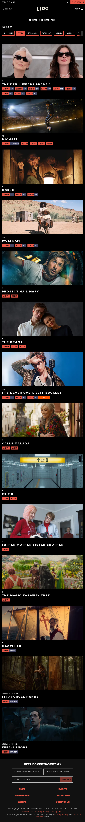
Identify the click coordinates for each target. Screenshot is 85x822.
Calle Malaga (16, 443)
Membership (22, 796)
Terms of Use (28, 811)
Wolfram (11, 241)
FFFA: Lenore (15, 747)
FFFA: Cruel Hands (20, 697)
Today (20, 33)
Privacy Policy (42, 811)
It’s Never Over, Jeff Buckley (32, 393)
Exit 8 (7, 494)
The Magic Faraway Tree (26, 595)
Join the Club (8, 2)
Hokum (8, 190)
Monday (70, 33)
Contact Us (63, 802)
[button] (82, 33)
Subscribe (66, 779)
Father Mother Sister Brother (33, 545)
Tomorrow (32, 33)
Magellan (12, 646)
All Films (8, 33)
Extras (22, 802)
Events (62, 789)
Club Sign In (78, 2)
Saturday (46, 33)
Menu (79, 9)
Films (22, 789)
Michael (10, 139)
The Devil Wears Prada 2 (26, 84)
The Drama (12, 342)
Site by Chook (57, 811)
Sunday (58, 33)
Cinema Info (63, 796)
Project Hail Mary (20, 291)
